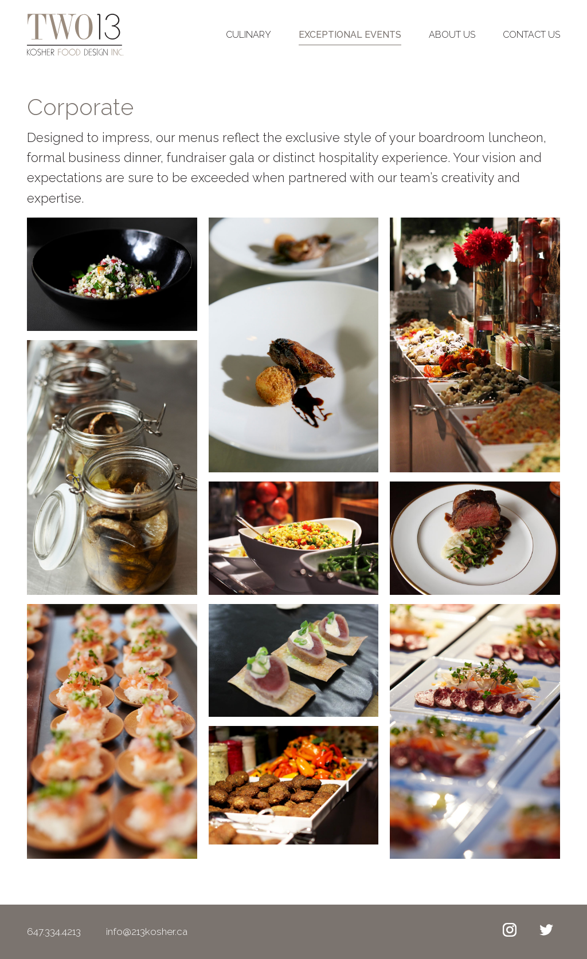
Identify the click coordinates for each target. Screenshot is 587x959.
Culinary (248, 38)
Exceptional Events (350, 38)
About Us (452, 38)
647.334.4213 (55, 931)
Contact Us (531, 38)
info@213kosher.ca (161, 931)
